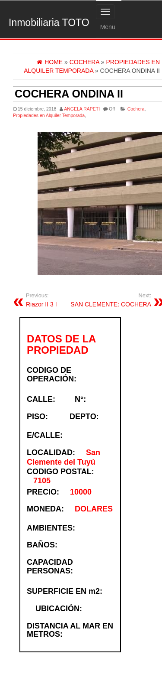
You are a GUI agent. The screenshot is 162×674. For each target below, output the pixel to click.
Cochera (136, 108)
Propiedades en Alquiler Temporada (49, 115)
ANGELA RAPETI (82, 108)
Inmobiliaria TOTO (49, 22)
